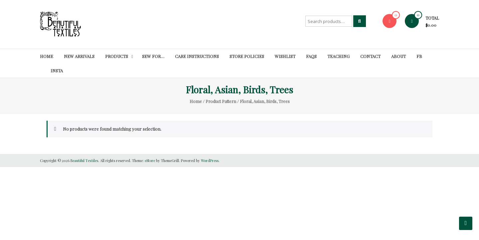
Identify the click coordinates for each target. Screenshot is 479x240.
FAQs (311, 56)
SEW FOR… (153, 56)
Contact (370, 56)
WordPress (210, 160)
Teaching (338, 56)
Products (116, 56)
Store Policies (247, 56)
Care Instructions (197, 56)
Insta (57, 70)
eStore (150, 160)
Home (46, 56)
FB (419, 56)
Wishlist (285, 56)
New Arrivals (79, 56)
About (398, 56)
